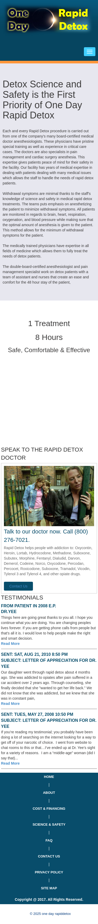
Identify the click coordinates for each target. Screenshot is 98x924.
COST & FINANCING (49, 809)
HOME (49, 777)
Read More (10, 643)
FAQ (49, 840)
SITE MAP (49, 888)
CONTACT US (49, 856)
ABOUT (49, 793)
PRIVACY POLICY (49, 872)
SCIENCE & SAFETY (49, 824)
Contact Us (18, 586)
